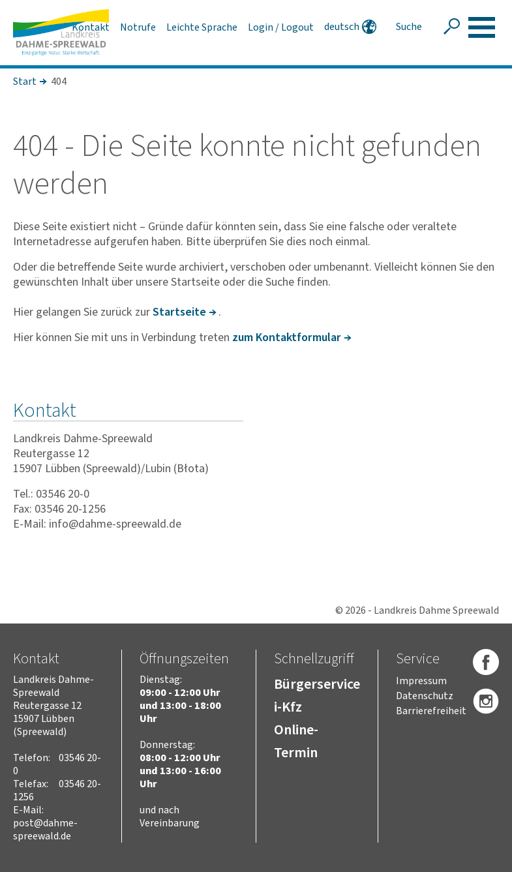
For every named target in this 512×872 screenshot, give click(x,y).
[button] (481, 27)
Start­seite (179, 312)
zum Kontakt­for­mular (286, 337)
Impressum (421, 681)
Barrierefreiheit (431, 711)
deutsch (341, 27)
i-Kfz (288, 707)
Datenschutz (424, 696)
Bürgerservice (317, 684)
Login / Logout (281, 27)
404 (59, 81)
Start (25, 81)
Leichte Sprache (201, 27)
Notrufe (138, 27)
